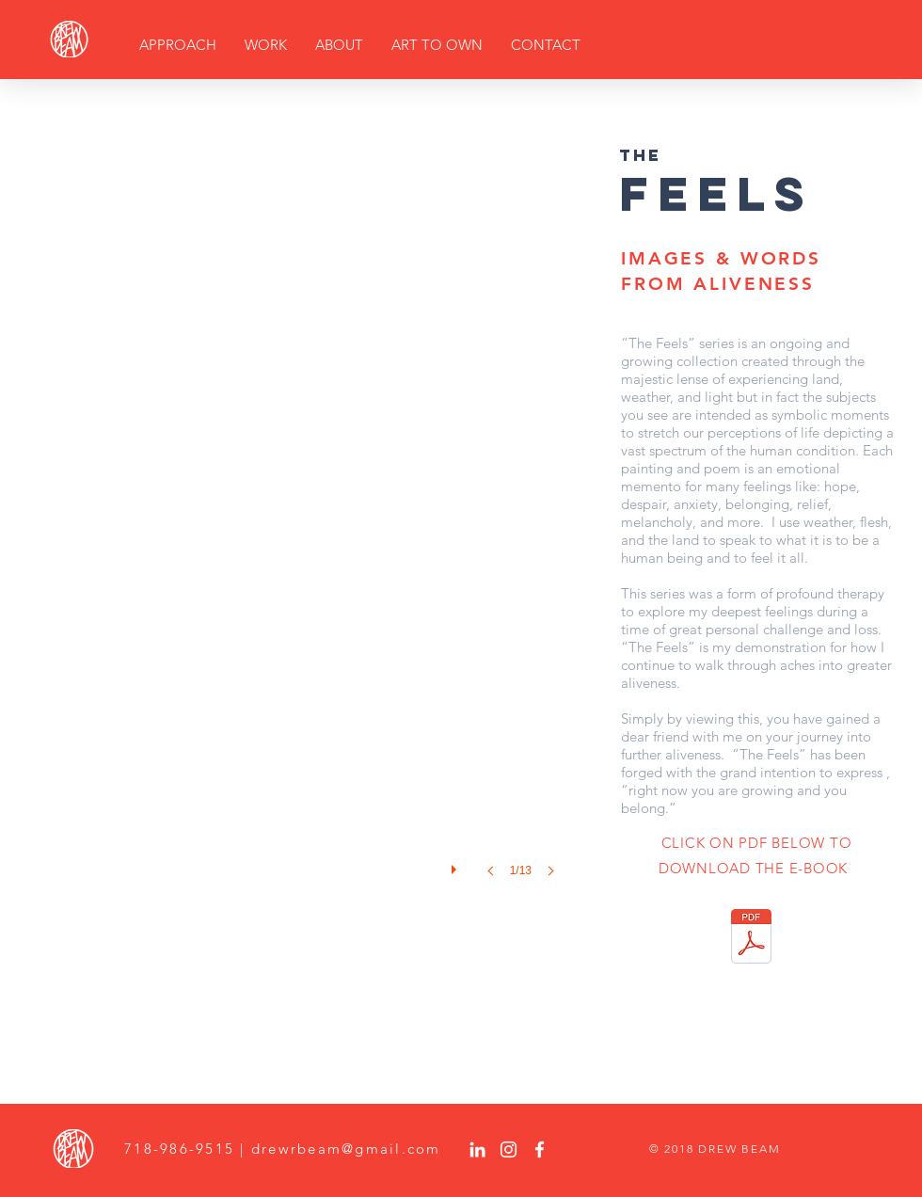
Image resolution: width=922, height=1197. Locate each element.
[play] (456, 865)
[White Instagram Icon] (508, 1149)
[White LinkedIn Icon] (477, 1149)
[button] (305, 531)
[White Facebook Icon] (539, 1149)
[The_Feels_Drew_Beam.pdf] (751, 939)
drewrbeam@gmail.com (346, 1148)
